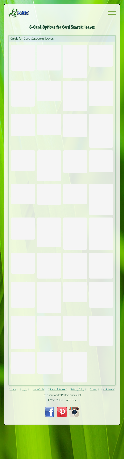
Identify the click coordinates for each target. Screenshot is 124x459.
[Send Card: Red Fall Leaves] (75, 61)
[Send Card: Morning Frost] (75, 322)
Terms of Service (58, 432)
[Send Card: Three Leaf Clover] (75, 132)
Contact (93, 432)
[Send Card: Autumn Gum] (75, 406)
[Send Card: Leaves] (23, 173)
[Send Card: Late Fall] (23, 367)
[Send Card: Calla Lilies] (101, 97)
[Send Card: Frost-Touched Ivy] (23, 401)
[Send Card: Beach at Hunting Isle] (101, 174)
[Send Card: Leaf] (23, 290)
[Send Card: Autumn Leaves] (75, 100)
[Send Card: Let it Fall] (49, 328)
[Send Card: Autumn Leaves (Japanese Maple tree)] (101, 256)
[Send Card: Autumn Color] (49, 57)
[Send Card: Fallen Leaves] (23, 210)
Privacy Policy (77, 432)
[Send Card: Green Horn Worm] (49, 131)
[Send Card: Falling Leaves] (75, 363)
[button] (112, 13)
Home (13, 432)
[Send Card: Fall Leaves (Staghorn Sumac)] (23, 56)
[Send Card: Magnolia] (101, 365)
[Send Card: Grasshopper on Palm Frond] (23, 132)
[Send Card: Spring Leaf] (49, 360)
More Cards (38, 432)
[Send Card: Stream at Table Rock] (49, 401)
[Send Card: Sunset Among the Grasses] (101, 217)
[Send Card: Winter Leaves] (23, 97)
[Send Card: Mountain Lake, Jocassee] (101, 138)
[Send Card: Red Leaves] (49, 94)
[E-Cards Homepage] (24, 13)
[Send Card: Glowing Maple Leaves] (75, 211)
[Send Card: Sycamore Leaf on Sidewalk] (23, 325)
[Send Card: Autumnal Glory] (49, 179)
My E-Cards (108, 432)
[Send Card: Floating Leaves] (101, 54)
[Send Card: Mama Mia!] (75, 175)
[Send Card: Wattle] (75, 293)
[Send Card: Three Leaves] (49, 211)
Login (24, 432)
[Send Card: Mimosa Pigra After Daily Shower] (23, 250)
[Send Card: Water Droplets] (49, 256)
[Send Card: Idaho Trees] (49, 293)
